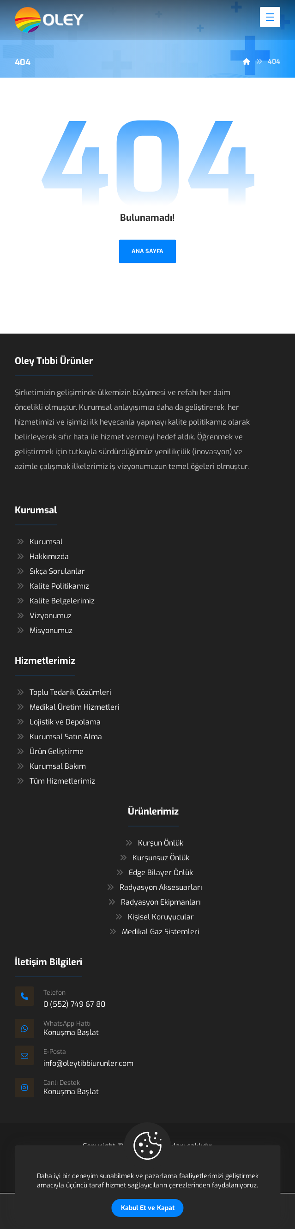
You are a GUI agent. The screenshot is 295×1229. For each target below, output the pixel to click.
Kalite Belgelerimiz (55, 601)
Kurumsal (39, 542)
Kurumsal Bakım (50, 767)
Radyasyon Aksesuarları (153, 888)
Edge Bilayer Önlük (153, 873)
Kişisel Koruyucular (153, 917)
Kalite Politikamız (52, 586)
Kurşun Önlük (153, 843)
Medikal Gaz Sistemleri (153, 932)
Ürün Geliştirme (49, 752)
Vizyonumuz (43, 616)
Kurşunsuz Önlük (153, 858)
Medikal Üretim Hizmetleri (67, 707)
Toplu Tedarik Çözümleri (63, 693)
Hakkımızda (42, 557)
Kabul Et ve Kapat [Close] (148, 1208)
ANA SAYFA (147, 251)
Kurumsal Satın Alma (58, 737)
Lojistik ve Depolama (58, 722)
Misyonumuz (43, 631)
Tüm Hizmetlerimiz (55, 781)
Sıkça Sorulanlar (50, 572)
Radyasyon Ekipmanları (153, 902)
